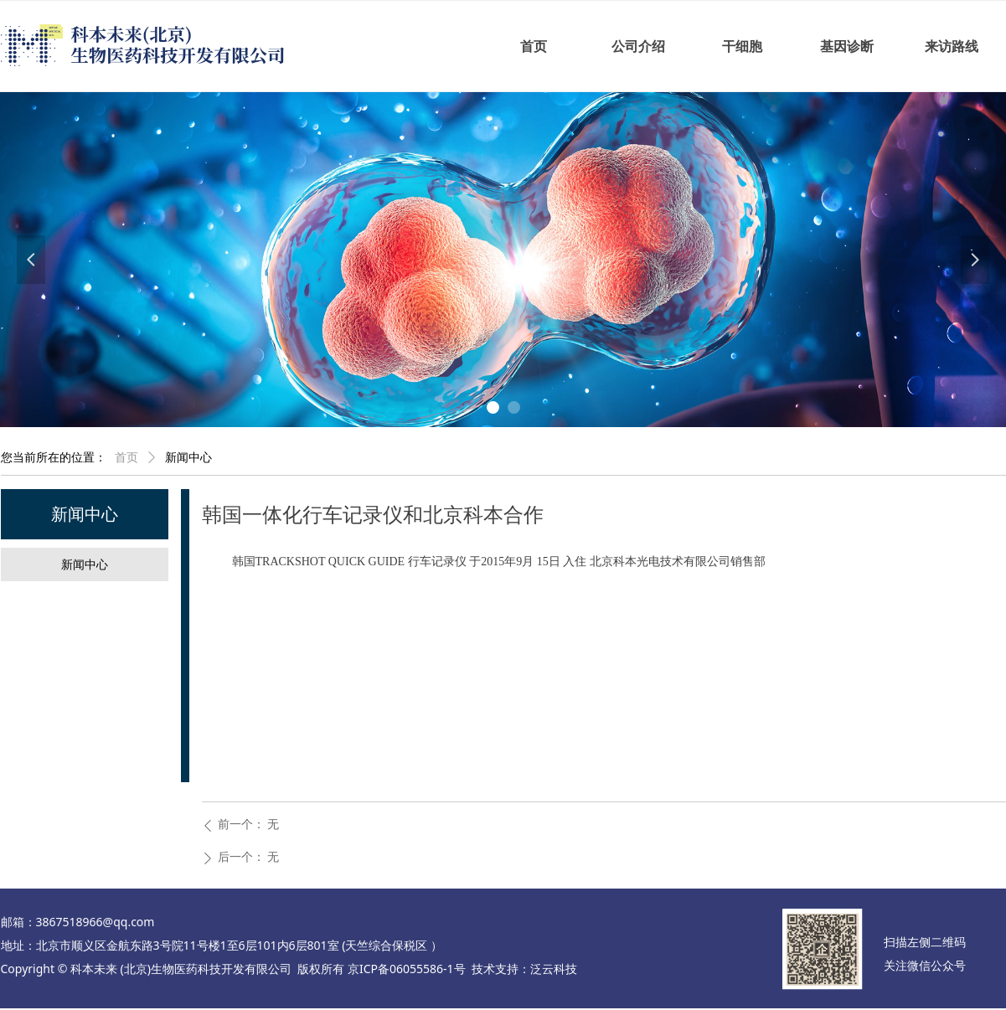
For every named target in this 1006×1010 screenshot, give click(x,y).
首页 (126, 457)
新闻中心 (188, 457)
